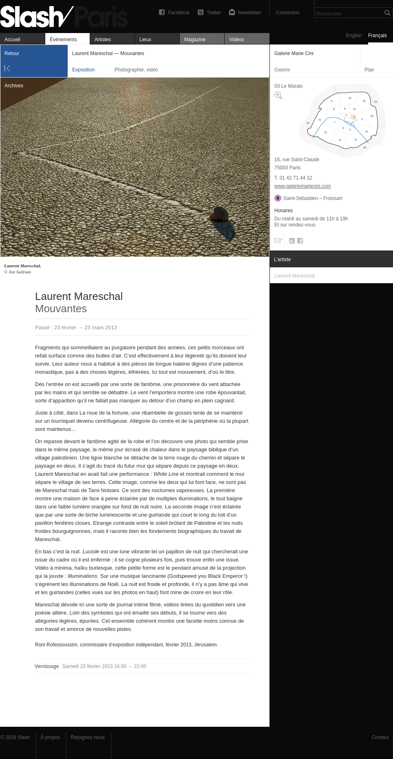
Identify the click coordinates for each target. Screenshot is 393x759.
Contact (380, 737)
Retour (11, 53)
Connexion (287, 13)
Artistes (103, 39)
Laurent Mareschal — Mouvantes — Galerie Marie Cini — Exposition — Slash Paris (67, 15)
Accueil (12, 39)
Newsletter (249, 13)
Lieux (145, 39)
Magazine (194, 39)
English (354, 35)
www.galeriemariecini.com (302, 186)
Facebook (179, 13)
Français (377, 35)
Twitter (214, 13)
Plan (369, 70)
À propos (50, 737)
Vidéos (236, 39)
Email (277, 242)
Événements (63, 39)
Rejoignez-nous (87, 737)
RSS (290, 242)
